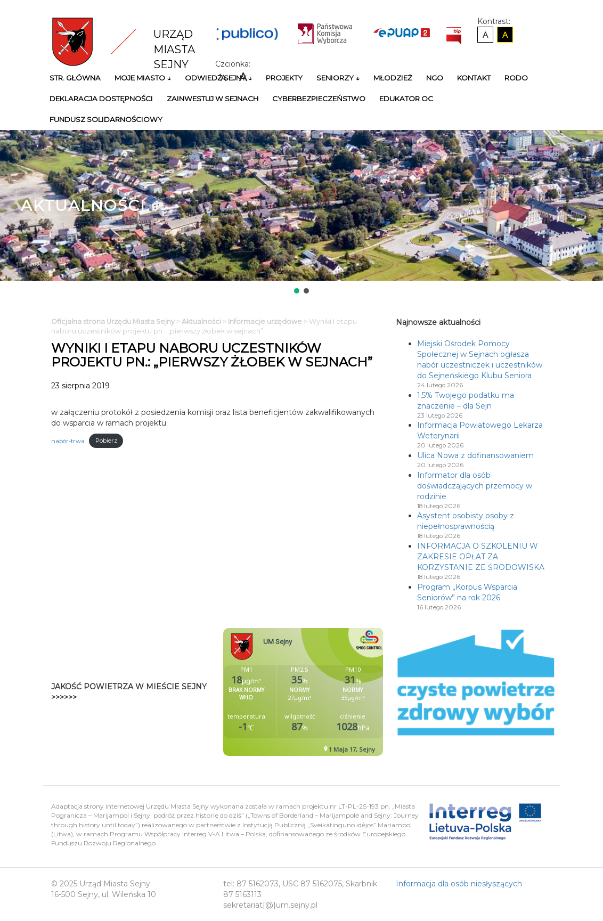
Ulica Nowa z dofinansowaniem (475, 455)
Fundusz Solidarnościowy (106, 119)
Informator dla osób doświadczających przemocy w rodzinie (474, 485)
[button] (296, 291)
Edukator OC (406, 98)
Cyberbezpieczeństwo (318, 98)
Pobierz (106, 440)
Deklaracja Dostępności (101, 98)
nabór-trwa (68, 440)
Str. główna (75, 78)
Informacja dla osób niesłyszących (459, 884)
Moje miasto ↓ (143, 78)
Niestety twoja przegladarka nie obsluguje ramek (329, 692)
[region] (301, 213)
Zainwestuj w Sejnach (212, 98)
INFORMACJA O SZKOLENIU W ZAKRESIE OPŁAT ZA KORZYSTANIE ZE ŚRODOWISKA (480, 556)
